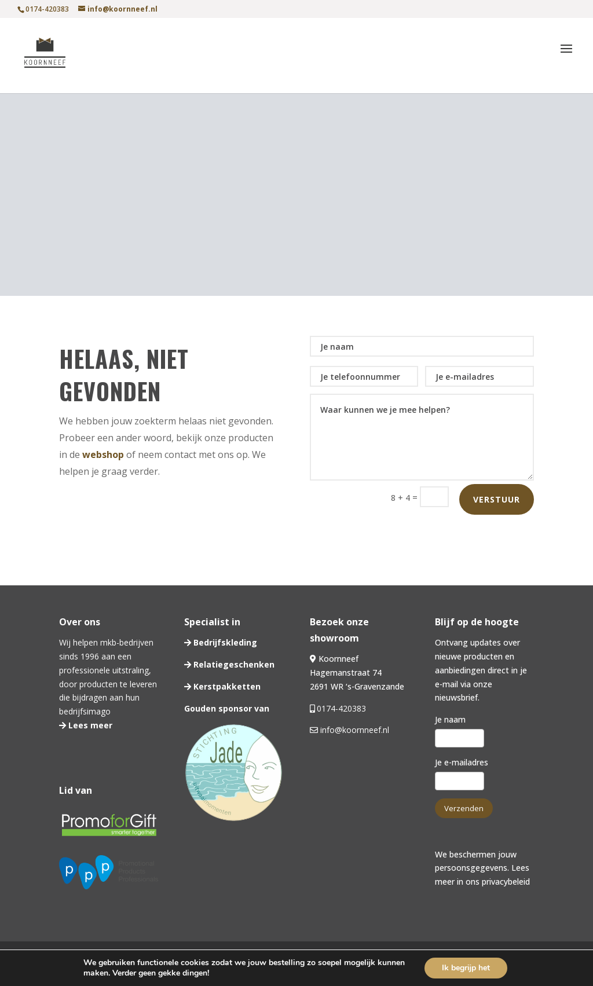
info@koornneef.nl (353, 729)
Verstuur (496, 499)
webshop (103, 454)
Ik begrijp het (466, 967)
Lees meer (89, 725)
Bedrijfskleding (224, 642)
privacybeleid (506, 881)
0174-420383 (341, 708)
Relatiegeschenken (232, 664)
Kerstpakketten (226, 686)
